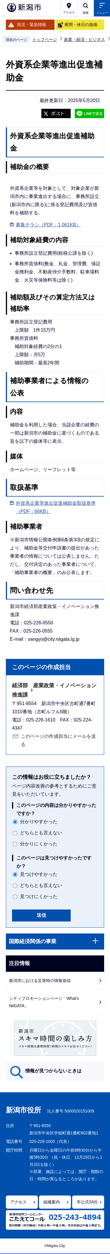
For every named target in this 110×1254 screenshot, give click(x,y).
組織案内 (51, 1202)
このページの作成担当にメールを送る (58, 740)
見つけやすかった (38, 874)
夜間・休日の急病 (81, 24)
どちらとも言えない (41, 832)
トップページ (44, 39)
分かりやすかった (38, 821)
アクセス (18, 1202)
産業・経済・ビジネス (84, 39)
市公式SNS (87, 1202)
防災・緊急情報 (31, 24)
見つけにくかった (38, 896)
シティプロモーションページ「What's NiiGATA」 (44, 1002)
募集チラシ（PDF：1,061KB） (48, 224)
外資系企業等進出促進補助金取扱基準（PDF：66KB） (56, 507)
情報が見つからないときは (53, 1070)
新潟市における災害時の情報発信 (40, 980)
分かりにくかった (38, 843)
